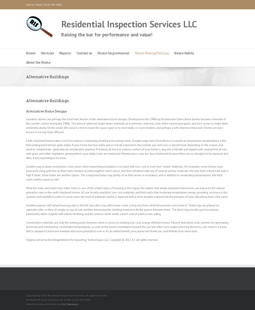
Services (47, 53)
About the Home (38, 62)
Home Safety (184, 53)
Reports (65, 53)
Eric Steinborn (70, 304)
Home (31, 53)
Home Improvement (114, 53)
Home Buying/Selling (152, 53)
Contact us (84, 53)
